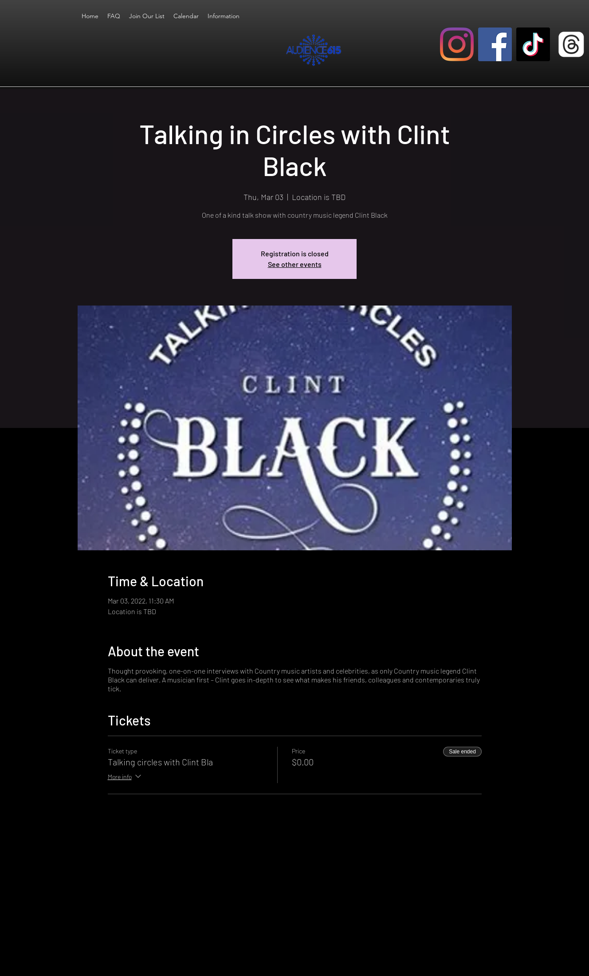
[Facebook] (495, 44)
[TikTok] (533, 44)
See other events (295, 264)
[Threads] (571, 44)
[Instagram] (457, 44)
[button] (223, 16)
